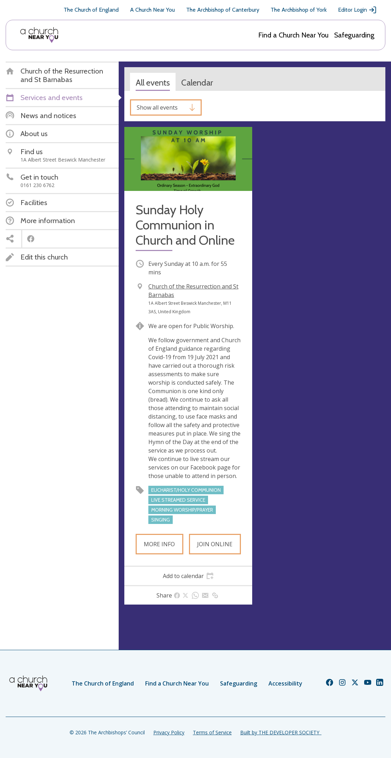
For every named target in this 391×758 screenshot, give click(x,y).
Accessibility (285, 683)
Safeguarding (354, 35)
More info (159, 544)
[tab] (188, 576)
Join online (214, 544)
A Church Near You (152, 9)
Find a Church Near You (293, 35)
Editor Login (357, 10)
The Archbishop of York (299, 9)
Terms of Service (212, 732)
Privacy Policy (168, 732)
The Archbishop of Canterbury (222, 9)
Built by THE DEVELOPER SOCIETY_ (280, 732)
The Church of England (91, 9)
